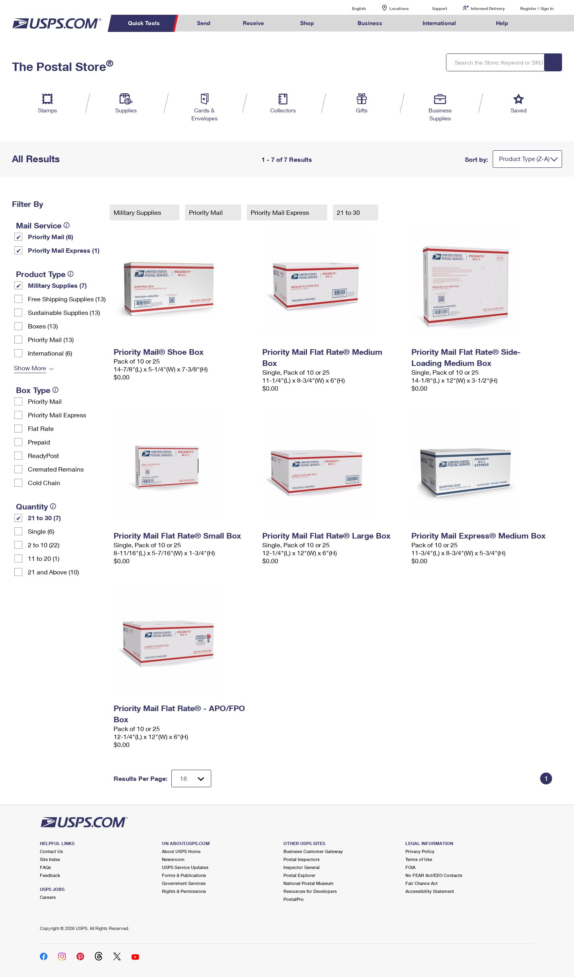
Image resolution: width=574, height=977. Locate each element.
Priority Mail (45, 401)
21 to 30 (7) (44, 517)
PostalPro (293, 899)
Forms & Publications (184, 875)
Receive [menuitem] (253, 23)
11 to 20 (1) (43, 558)
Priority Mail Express (57, 415)
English (351, 8)
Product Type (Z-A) (524, 158)
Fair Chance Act (421, 883)
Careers (48, 897)
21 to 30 (349, 212)
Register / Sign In (537, 8)
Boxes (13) (43, 326)
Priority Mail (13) (51, 339)
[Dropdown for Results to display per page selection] (191, 778)
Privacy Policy (419, 851)
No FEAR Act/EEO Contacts (433, 875)
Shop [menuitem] (307, 23)
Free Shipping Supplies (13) (67, 299)
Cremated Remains (56, 469)
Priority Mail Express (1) (64, 250)
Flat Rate (41, 428)
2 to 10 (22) (43, 544)
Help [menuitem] (502, 23)
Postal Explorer (299, 875)
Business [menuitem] (370, 23)
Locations (399, 8)
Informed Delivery (488, 8)
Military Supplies (138, 212)
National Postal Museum (308, 883)
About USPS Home (181, 851)
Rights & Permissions (184, 891)
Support (439, 8)
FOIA (410, 867)
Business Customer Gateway (313, 851)
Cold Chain (44, 482)
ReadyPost (43, 455)
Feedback (50, 875)
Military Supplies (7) (57, 285)
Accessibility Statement (429, 891)
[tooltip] (66, 225)
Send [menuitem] (203, 23)
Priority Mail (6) (50, 236)
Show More (30, 368)
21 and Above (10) (53, 572)
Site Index (50, 859)
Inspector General (301, 867)
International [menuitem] (439, 23)
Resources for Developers (310, 891)
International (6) (50, 353)
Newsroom (173, 859)
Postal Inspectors (301, 859)
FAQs (45, 867)
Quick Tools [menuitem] (144, 23)
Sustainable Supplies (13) (64, 312)
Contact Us (51, 851)
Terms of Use (418, 859)
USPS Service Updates (185, 867)
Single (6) (41, 531)
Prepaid (39, 442)
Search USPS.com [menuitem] (540, 23)
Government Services (184, 883)
